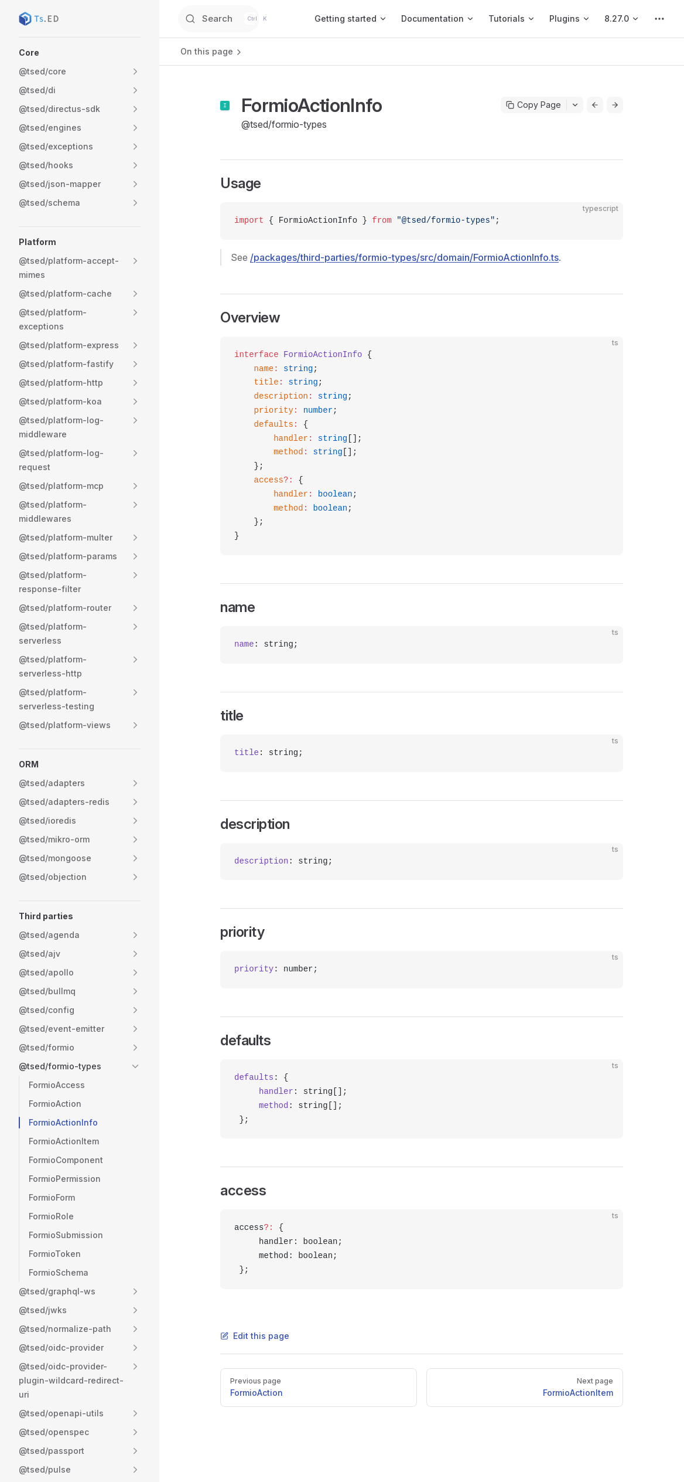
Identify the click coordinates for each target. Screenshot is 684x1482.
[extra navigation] (659, 19)
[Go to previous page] (595, 105)
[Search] (233, 18)
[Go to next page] (615, 105)
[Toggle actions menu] (575, 105)
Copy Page (533, 105)
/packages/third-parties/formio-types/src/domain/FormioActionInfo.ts (404, 257)
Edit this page (254, 1336)
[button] (80, 52)
